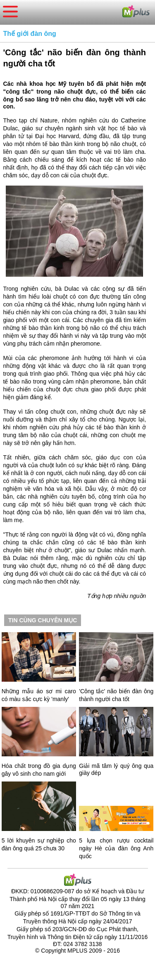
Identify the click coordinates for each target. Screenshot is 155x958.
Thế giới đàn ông (29, 33)
